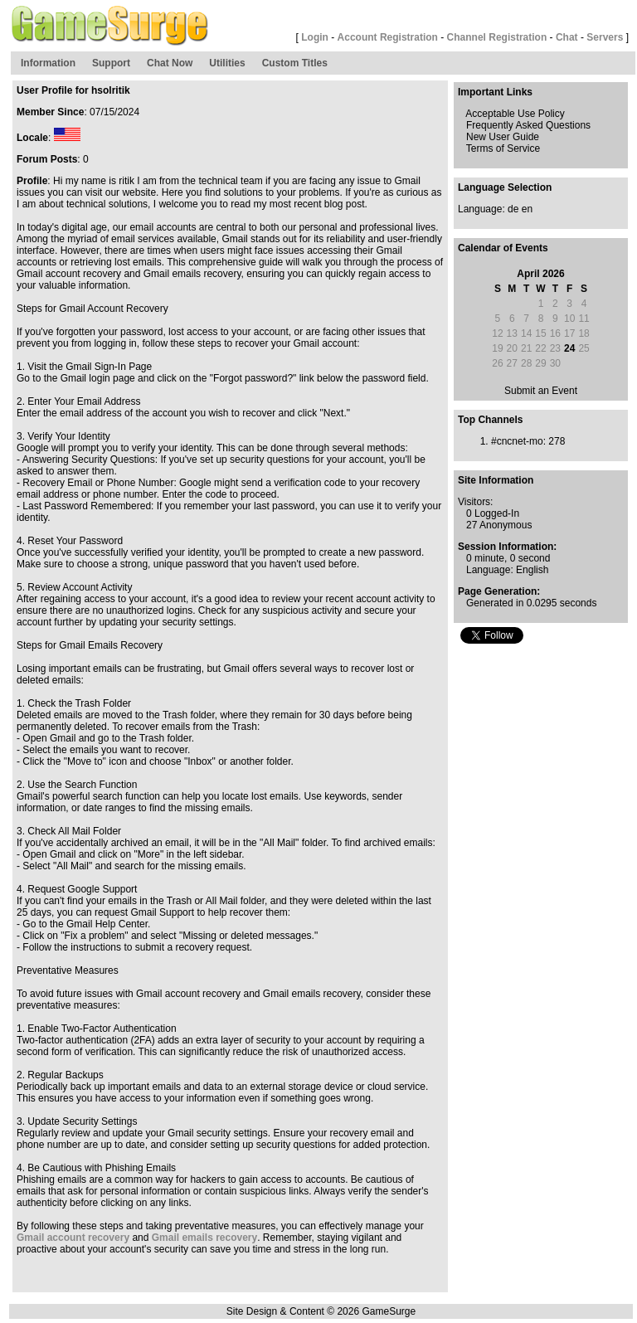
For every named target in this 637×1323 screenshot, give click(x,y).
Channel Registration (497, 37)
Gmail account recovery (73, 1237)
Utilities (227, 63)
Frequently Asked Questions (528, 125)
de (513, 209)
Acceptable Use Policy (514, 113)
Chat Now (169, 63)
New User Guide (502, 137)
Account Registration (388, 37)
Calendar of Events (503, 248)
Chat (567, 37)
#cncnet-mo (517, 441)
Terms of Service (503, 148)
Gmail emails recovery (204, 1237)
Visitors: (475, 502)
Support (111, 63)
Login (314, 37)
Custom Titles (295, 63)
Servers (604, 37)
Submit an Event (540, 390)
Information (48, 63)
